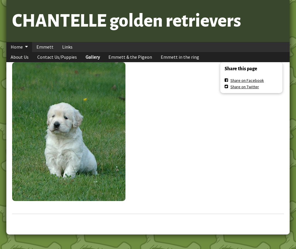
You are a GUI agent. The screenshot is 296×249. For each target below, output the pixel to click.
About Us (20, 57)
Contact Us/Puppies (57, 57)
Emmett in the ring (180, 57)
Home (17, 47)
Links (67, 47)
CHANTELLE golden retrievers (126, 20)
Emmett (44, 47)
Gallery (93, 57)
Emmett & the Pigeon (130, 57)
